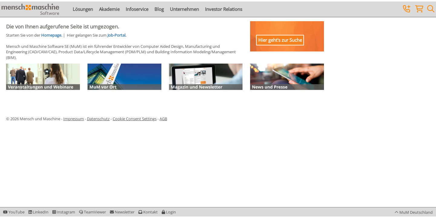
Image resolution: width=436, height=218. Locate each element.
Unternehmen (184, 9)
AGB (163, 118)
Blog (159, 9)
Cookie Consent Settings (135, 118)
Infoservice (137, 9)
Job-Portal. (116, 35)
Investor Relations (223, 9)
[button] (169, 212)
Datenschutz (98, 118)
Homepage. (51, 35)
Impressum (73, 118)
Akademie (109, 9)
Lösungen (83, 9)
